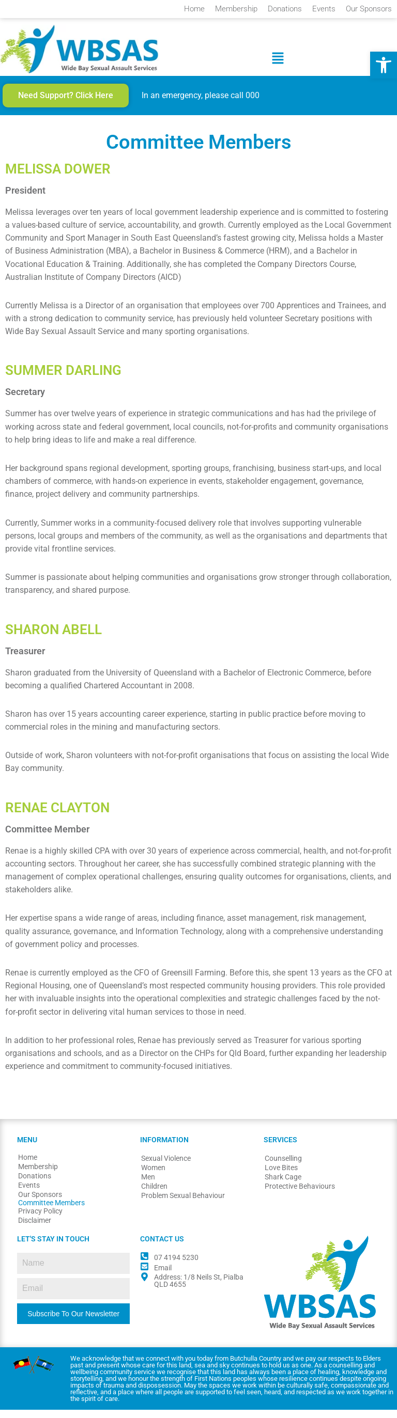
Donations (285, 8)
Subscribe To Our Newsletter (73, 1322)
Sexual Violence (166, 1167)
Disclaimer (34, 1229)
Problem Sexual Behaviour (183, 1204)
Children (154, 1195)
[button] (383, 65)
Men (148, 1185)
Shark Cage (283, 1185)
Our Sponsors (369, 8)
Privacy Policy (40, 1220)
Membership (236, 8)
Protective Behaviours (300, 1195)
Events (323, 8)
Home (194, 8)
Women (153, 1176)
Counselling (283, 1167)
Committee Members (51, 1211)
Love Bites (281, 1176)
